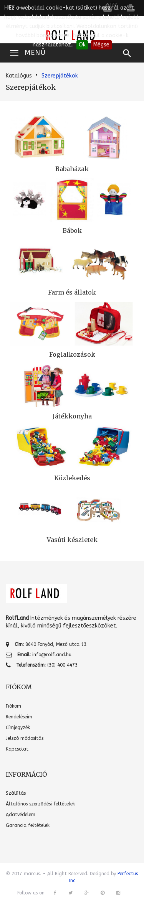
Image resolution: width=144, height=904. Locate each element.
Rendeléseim (19, 717)
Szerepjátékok (59, 75)
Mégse (101, 44)
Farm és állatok (72, 292)
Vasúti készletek (72, 539)
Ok (82, 44)
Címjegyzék (18, 727)
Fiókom (13, 706)
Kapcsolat (17, 749)
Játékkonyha (72, 416)
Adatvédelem (20, 814)
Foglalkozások (72, 354)
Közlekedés (72, 478)
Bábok (72, 230)
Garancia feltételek (28, 825)
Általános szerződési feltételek (40, 804)
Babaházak (72, 169)
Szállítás (16, 793)
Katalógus (19, 75)
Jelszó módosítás (24, 738)
